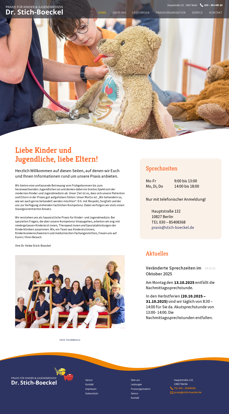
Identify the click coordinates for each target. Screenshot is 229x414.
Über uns (119, 12)
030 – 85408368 (172, 222)
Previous (19, 291)
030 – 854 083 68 (213, 5)
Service (197, 12)
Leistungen (140, 12)
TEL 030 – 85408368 (185, 388)
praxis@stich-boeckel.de (173, 227)
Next (115, 291)
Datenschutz (91, 393)
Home (102, 12)
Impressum (91, 389)
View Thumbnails (70, 340)
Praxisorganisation (171, 12)
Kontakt (215, 12)
